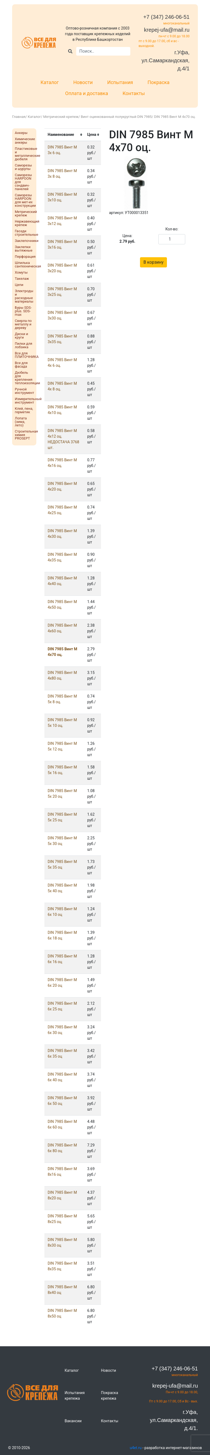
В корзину (154, 262)
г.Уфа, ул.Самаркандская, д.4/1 (166, 60)
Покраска (159, 82)
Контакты (133, 93)
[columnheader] (64, 135)
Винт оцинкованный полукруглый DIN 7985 (116, 117)
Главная (18, 117)
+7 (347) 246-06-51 (166, 17)
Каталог (49, 82)
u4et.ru (136, 1448)
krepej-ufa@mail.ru (167, 30)
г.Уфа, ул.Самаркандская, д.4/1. (174, 1420)
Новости (83, 82)
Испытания (120, 82)
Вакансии (73, 1421)
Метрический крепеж (61, 117)
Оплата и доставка (86, 93)
